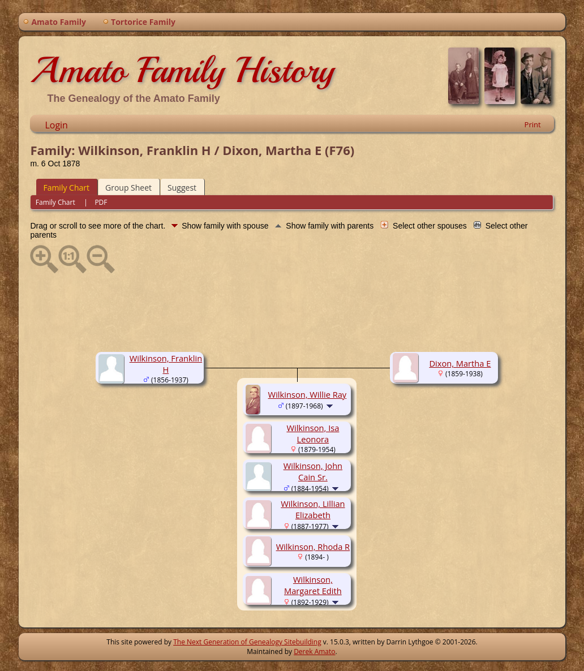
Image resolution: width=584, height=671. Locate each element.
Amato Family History (182, 70)
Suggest (182, 187)
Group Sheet (128, 187)
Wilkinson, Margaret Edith (313, 585)
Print (533, 124)
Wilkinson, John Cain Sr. (313, 471)
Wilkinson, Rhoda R (313, 546)
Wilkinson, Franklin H (166, 363)
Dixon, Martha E (460, 363)
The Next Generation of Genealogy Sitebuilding (247, 642)
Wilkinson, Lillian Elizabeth (313, 509)
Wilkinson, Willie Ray (307, 394)
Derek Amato (314, 651)
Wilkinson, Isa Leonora (312, 433)
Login (56, 125)
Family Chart (66, 187)
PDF (101, 202)
